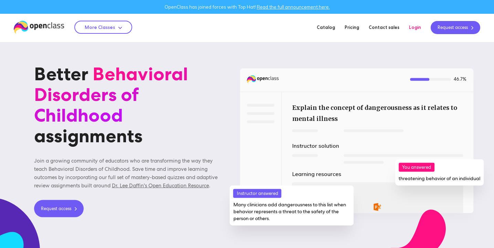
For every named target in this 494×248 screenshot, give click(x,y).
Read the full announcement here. (293, 7)
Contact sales (384, 27)
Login (415, 27)
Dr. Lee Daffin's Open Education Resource (160, 185)
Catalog (326, 27)
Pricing (352, 27)
